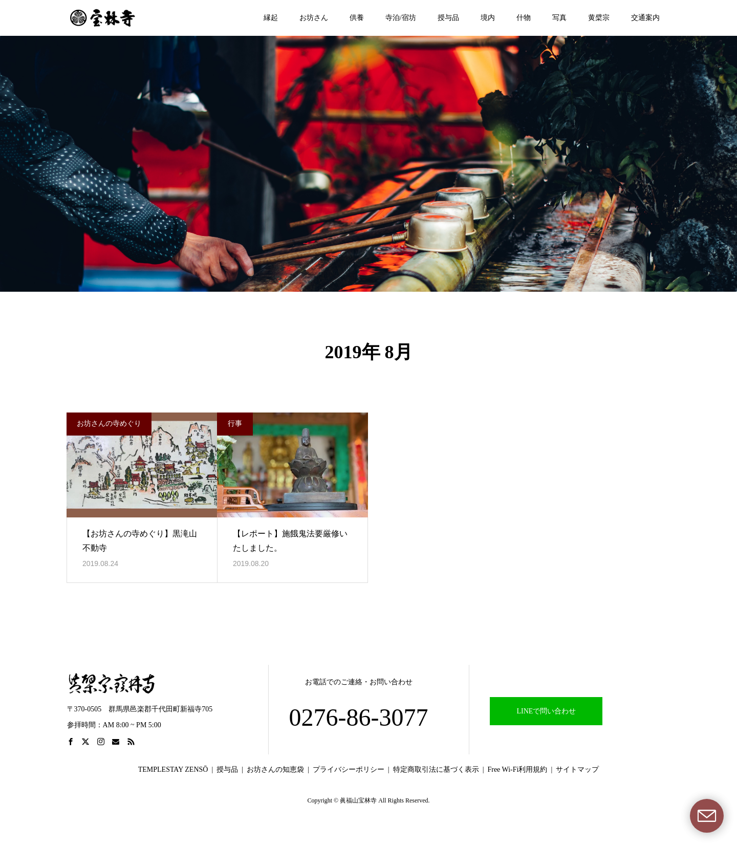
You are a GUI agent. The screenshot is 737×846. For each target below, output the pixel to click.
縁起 (271, 17)
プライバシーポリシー (348, 769)
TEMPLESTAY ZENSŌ (173, 769)
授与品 (448, 17)
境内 (488, 17)
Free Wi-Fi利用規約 (517, 769)
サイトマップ (577, 769)
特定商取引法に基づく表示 (436, 769)
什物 (523, 17)
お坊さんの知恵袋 (275, 769)
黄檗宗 (599, 17)
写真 (559, 17)
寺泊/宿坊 (400, 17)
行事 (235, 423)
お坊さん (313, 17)
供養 (357, 17)
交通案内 (645, 17)
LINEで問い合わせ (546, 711)
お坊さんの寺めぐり (109, 423)
